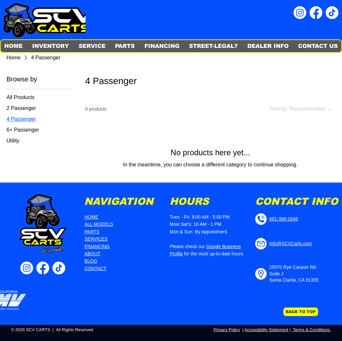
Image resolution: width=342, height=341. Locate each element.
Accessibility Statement (266, 329)
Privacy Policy (227, 329)
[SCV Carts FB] (316, 12)
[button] (51, 46)
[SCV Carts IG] (300, 12)
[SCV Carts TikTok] (332, 12)
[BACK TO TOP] (301, 312)
